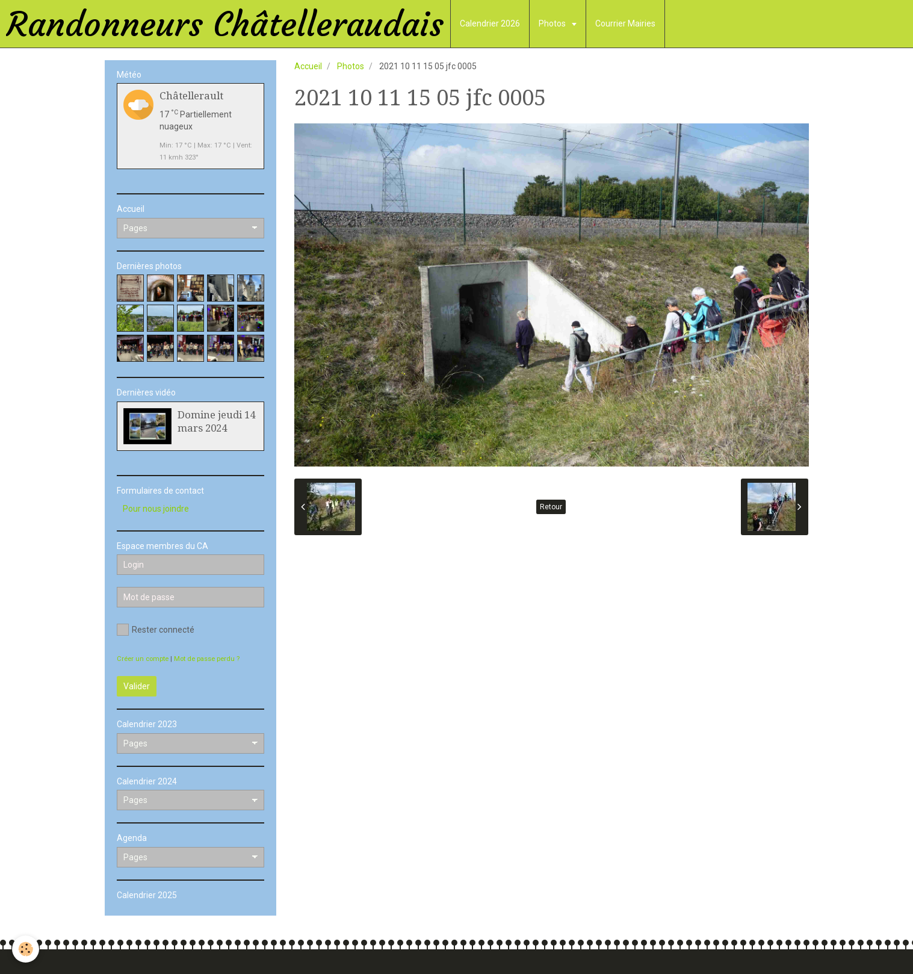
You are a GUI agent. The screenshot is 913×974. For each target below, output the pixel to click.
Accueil (308, 66)
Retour (551, 507)
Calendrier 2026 (490, 23)
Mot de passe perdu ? (207, 659)
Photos (553, 23)
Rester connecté (155, 630)
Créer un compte (143, 659)
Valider (136, 686)
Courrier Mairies (625, 23)
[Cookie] (25, 949)
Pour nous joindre (156, 508)
